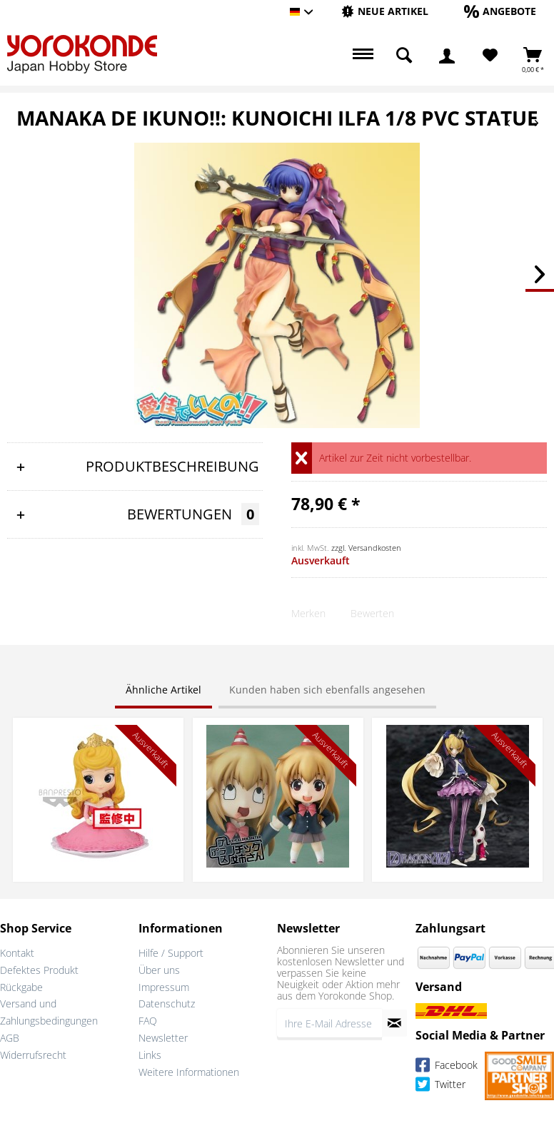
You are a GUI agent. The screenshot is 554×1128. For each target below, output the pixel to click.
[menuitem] (384, 12)
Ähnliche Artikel (163, 689)
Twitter (440, 1086)
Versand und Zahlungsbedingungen (49, 1012)
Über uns (159, 970)
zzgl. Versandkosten (366, 547)
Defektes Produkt (39, 970)
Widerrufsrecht (33, 1055)
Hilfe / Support (170, 953)
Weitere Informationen (188, 1072)
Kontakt (17, 953)
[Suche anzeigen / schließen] (404, 55)
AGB (9, 1038)
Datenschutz (166, 1003)
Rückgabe (21, 987)
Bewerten (372, 613)
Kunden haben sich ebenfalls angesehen (327, 689)
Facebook (447, 1067)
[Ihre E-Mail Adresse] (329, 1023)
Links (149, 1055)
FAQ (147, 1020)
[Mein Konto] (447, 55)
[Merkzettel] (490, 55)
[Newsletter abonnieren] (394, 1023)
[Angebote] (500, 11)
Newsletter (163, 1038)
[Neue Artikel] (384, 11)
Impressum (163, 987)
